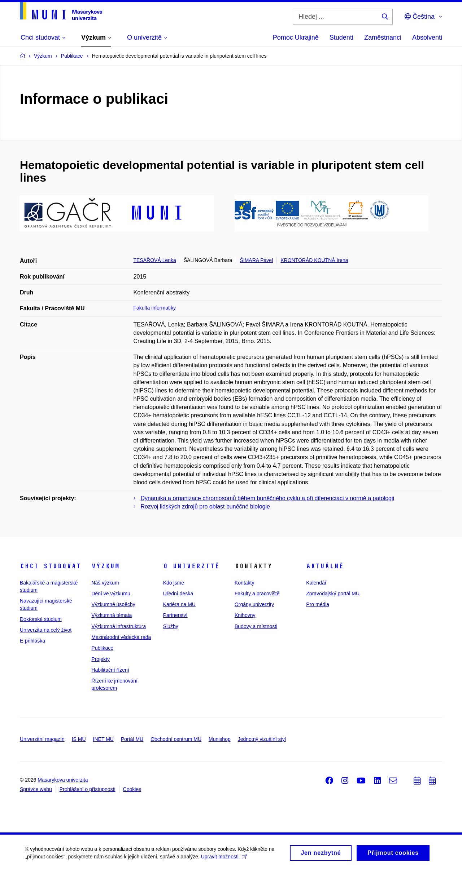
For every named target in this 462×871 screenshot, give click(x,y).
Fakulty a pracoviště (257, 593)
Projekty (100, 659)
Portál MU (132, 739)
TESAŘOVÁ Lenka (155, 260)
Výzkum (105, 566)
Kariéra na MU (179, 604)
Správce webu (36, 789)
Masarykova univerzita (63, 780)
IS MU (79, 739)
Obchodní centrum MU (176, 739)
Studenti (341, 37)
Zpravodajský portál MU (332, 593)
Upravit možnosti (224, 858)
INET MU (103, 739)
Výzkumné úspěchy (113, 604)
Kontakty (244, 583)
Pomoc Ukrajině (296, 37)
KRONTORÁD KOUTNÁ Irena (314, 260)
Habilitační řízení (110, 670)
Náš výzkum (105, 583)
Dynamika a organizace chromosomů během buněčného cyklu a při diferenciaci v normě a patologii (268, 498)
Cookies (132, 789)
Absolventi (427, 37)
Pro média (317, 604)
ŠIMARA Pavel (256, 260)
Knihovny (245, 615)
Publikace (102, 648)
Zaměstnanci (382, 37)
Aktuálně (325, 566)
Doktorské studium (41, 619)
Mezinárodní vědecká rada (121, 637)
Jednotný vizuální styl (262, 739)
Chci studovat (50, 566)
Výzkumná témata (111, 615)
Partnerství (175, 615)
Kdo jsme (173, 583)
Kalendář (316, 583)
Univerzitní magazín (42, 739)
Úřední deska (178, 593)
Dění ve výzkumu (110, 593)
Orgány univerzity (254, 604)
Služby (170, 626)
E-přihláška (32, 641)
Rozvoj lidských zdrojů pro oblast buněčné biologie (205, 506)
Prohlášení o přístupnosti (88, 789)
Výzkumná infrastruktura (118, 626)
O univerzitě (191, 566)
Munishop (220, 739)
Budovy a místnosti (256, 626)
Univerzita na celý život (45, 630)
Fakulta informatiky (155, 308)
